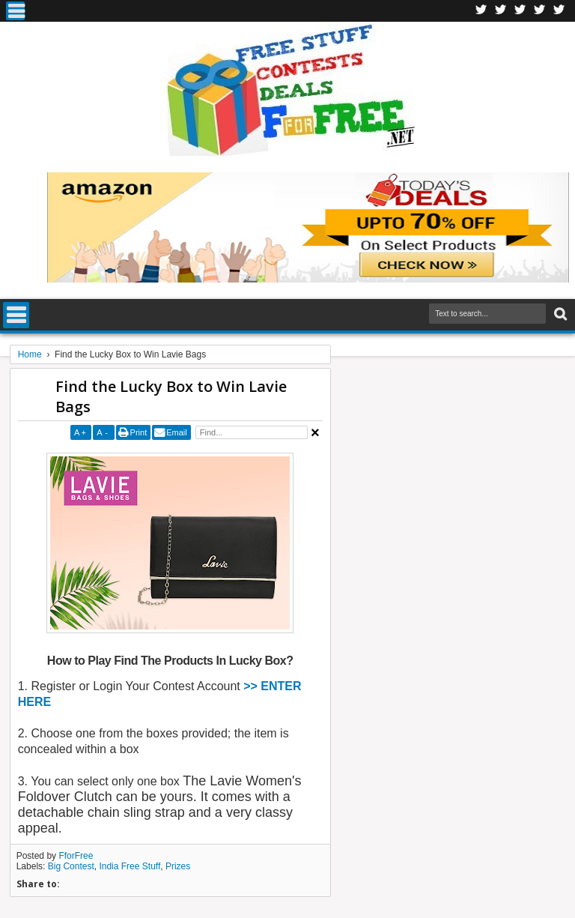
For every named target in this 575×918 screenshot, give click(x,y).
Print (138, 432)
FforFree (75, 856)
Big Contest (71, 866)
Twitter (501, 11)
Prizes (177, 866)
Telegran (520, 11)
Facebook (481, 11)
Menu (15, 10)
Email (176, 432)
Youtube (559, 11)
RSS (540, 11)
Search (559, 314)
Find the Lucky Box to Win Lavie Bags (171, 396)
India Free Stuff (129, 866)
